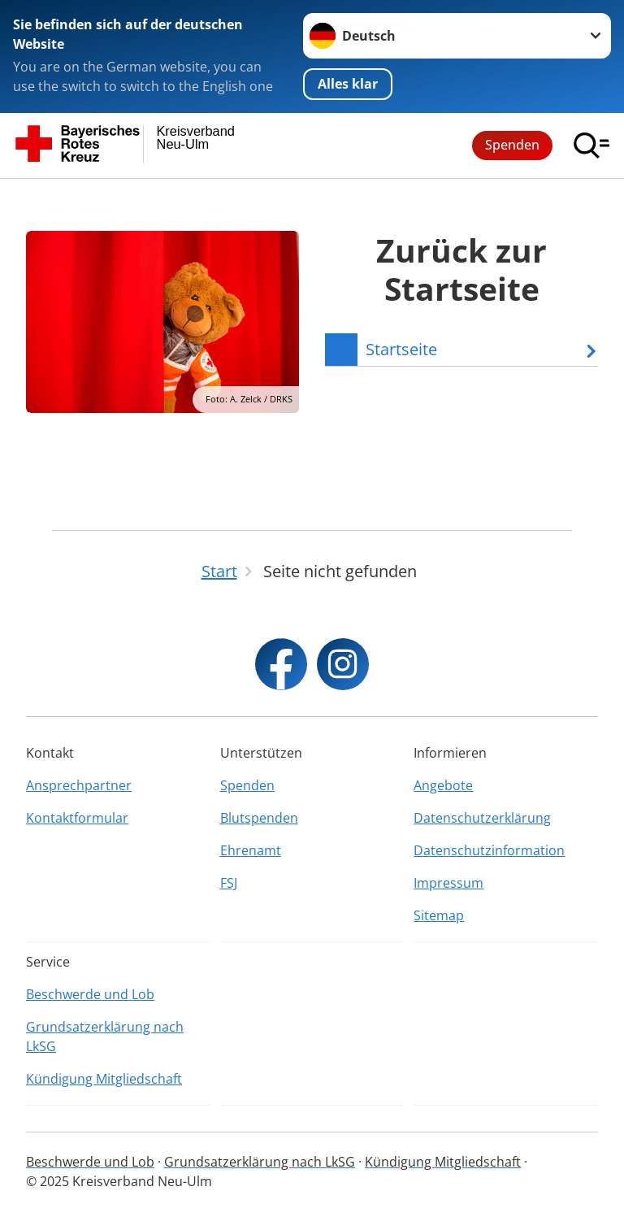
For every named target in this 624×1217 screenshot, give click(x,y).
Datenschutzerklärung (482, 818)
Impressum (448, 883)
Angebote (443, 785)
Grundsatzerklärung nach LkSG (105, 1036)
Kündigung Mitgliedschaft (104, 1079)
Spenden (512, 145)
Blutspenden (259, 818)
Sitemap (439, 915)
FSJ (228, 883)
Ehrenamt (250, 850)
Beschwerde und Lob (90, 994)
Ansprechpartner (79, 785)
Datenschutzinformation (489, 850)
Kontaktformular (77, 818)
